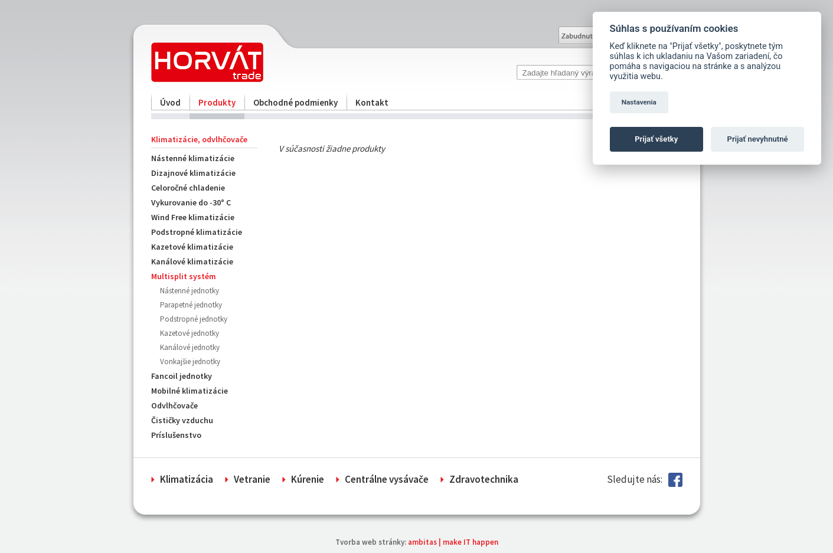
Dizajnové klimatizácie (193, 173)
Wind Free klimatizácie (192, 217)
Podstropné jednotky (193, 319)
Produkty (217, 102)
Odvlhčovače (174, 405)
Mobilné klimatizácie (189, 390)
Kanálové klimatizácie (192, 261)
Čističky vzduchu (182, 420)
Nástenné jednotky (189, 291)
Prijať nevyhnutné (757, 139)
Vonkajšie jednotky (190, 361)
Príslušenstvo (176, 435)
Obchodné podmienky (295, 102)
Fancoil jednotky (181, 376)
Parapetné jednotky (191, 305)
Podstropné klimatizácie (196, 232)
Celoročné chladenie (188, 187)
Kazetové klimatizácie (192, 246)
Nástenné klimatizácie (192, 158)
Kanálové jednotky (190, 347)
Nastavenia (639, 102)
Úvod (170, 102)
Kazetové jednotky (189, 333)
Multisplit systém (183, 276)
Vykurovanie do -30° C (191, 202)
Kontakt (371, 102)
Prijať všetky (656, 139)
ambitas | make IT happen (453, 542)
